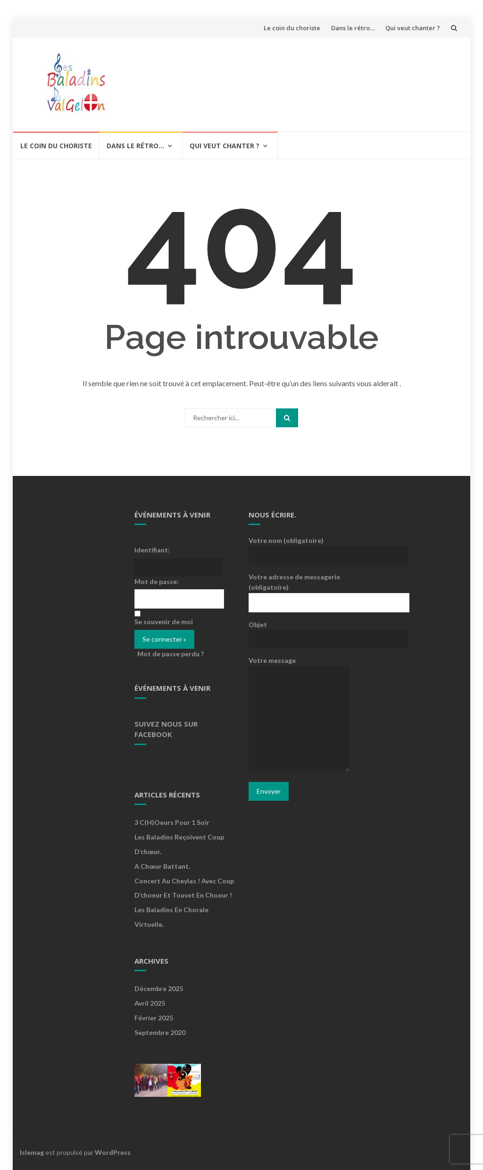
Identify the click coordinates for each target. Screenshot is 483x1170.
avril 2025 (149, 1003)
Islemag (32, 1152)
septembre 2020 (159, 1032)
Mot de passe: (156, 581)
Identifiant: (152, 550)
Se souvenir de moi (163, 622)
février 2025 (153, 1018)
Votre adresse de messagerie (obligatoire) (299, 589)
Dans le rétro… (353, 28)
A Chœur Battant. (162, 866)
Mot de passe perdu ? (170, 654)
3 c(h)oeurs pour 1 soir (171, 822)
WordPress (113, 1152)
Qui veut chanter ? (412, 28)
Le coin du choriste (292, 28)
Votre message (299, 714)
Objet (299, 631)
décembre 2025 (158, 988)
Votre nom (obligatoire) (299, 547)
